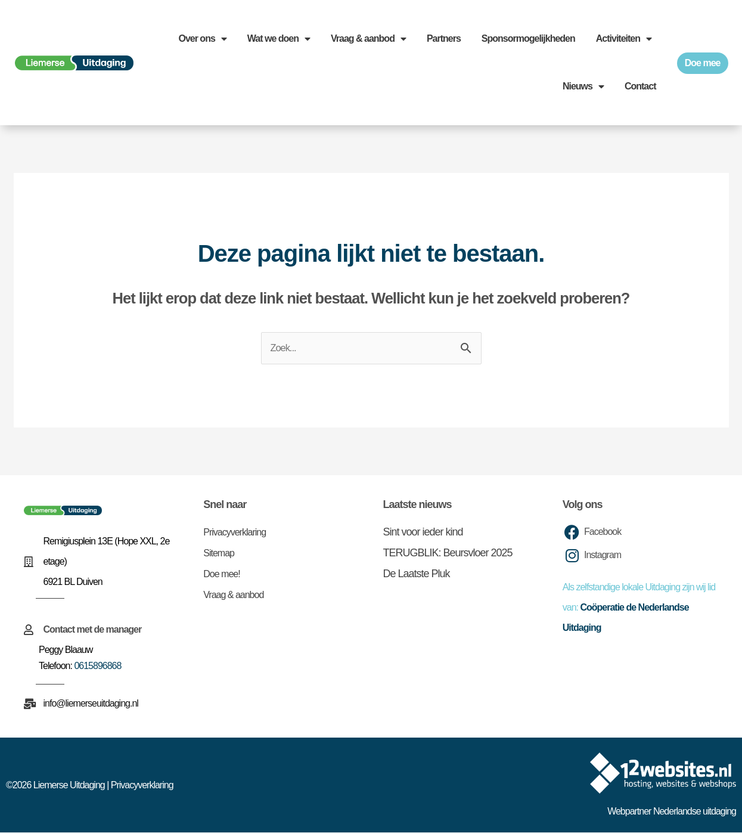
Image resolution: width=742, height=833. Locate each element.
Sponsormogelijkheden (528, 38)
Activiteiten (623, 38)
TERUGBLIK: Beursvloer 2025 (448, 553)
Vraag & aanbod (368, 38)
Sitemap (218, 554)
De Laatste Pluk (416, 574)
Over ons (202, 38)
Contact (640, 86)
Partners (444, 38)
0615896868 (97, 666)
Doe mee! (221, 574)
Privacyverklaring (234, 533)
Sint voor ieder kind (423, 532)
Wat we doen (278, 38)
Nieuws (583, 86)
